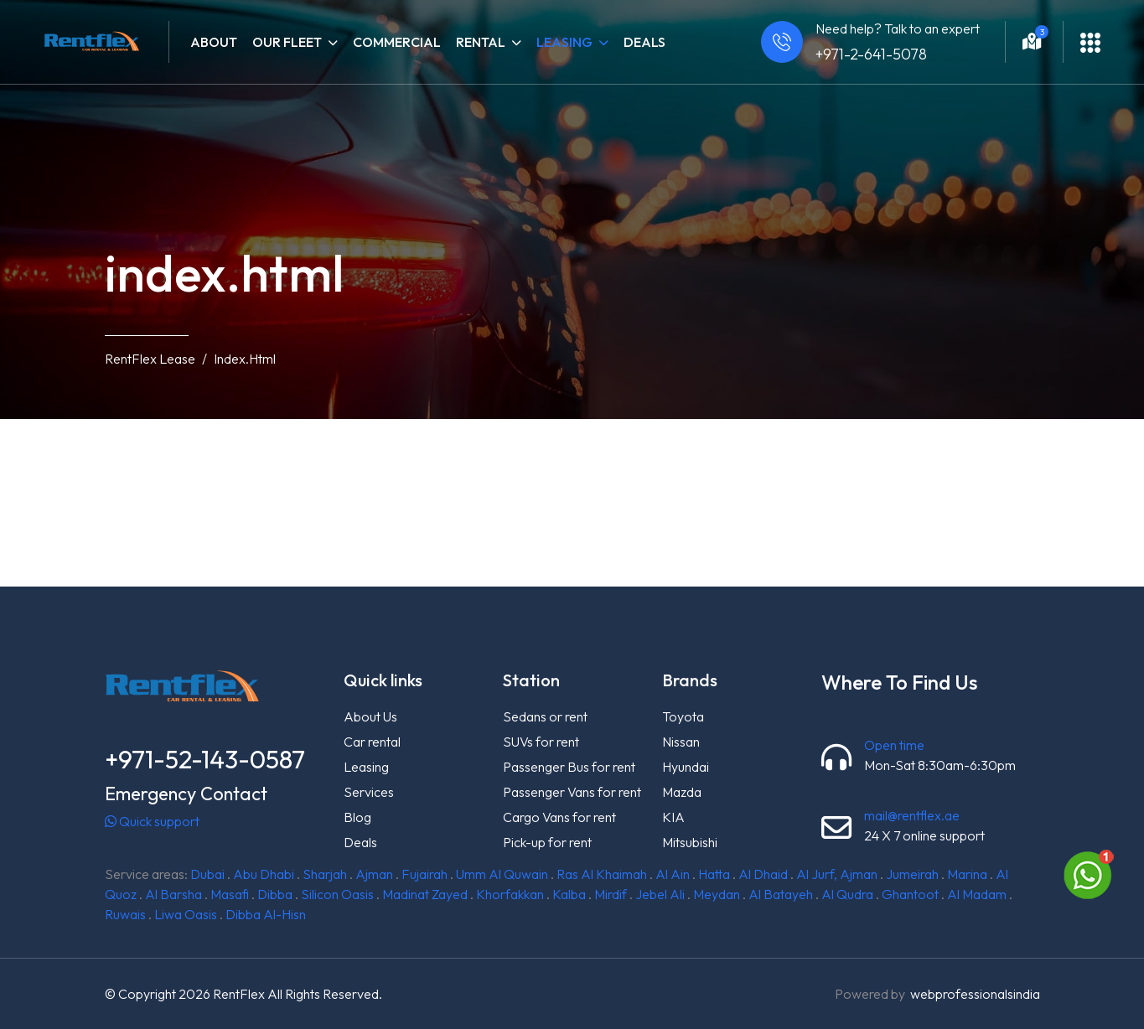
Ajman (374, 874)
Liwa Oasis (185, 914)
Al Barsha (173, 894)
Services (369, 791)
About (213, 42)
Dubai (207, 874)
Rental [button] (488, 42)
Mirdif (610, 894)
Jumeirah (912, 874)
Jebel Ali (660, 894)
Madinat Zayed (425, 894)
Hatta (714, 874)
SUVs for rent (541, 741)
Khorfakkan (510, 894)
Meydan (716, 894)
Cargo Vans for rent (559, 817)
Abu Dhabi (263, 874)
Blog (357, 817)
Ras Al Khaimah (601, 874)
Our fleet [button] (295, 42)
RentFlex (239, 993)
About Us (370, 716)
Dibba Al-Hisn (265, 914)
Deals (644, 42)
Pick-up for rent (547, 842)
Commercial (397, 42)
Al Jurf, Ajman (836, 874)
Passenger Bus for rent (569, 766)
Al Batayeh (780, 894)
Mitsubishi (689, 842)
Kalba (569, 894)
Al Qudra (847, 894)
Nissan (681, 741)
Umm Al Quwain (502, 874)
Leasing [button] (572, 42)
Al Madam (977, 894)
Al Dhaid (763, 874)
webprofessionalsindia (975, 993)
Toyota (683, 716)
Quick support (152, 821)
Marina (967, 874)
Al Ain (672, 874)
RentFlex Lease (150, 358)
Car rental (372, 741)
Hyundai (685, 766)
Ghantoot (910, 894)
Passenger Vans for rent (572, 791)
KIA (673, 817)
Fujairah (424, 874)
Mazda (681, 791)
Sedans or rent (545, 716)
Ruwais (125, 914)
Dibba (274, 894)
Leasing (366, 766)
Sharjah (325, 874)
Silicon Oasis (337, 894)
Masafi (229, 894)
